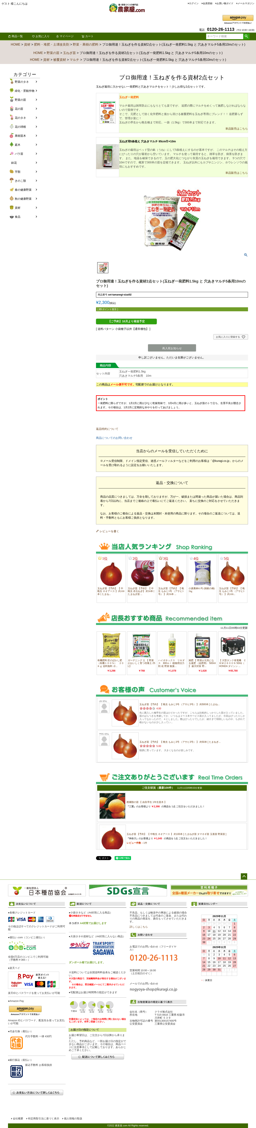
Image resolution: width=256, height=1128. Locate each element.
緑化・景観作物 (24, 90)
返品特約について (107, 428)
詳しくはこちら (139, 926)
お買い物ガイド (225, 3)
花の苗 (19, 108)
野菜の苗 (53, 53)
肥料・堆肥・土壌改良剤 (51, 44)
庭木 (17, 144)
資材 (27, 44)
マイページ (65, 36)
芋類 (17, 171)
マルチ (74, 59)
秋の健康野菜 (23, 198)
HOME (15, 44)
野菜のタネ (22, 81)
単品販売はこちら (236, 128)
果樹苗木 (20, 135)
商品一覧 (15, 36)
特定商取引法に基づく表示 (43, 1118)
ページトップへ (244, 876)
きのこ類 (20, 180)
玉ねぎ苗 (69, 53)
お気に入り (41, 36)
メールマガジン (246, 3)
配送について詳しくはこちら (97, 1056)
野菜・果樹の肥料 (85, 44)
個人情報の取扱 (73, 1118)
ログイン (194, 3)
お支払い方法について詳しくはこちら (36, 1092)
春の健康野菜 (23, 189)
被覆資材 (59, 59)
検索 (246, 36)
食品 (17, 216)
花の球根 (20, 126)
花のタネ (20, 117)
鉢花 (14, 162)
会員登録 (207, 3)
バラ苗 (19, 153)
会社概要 (18, 1118)
